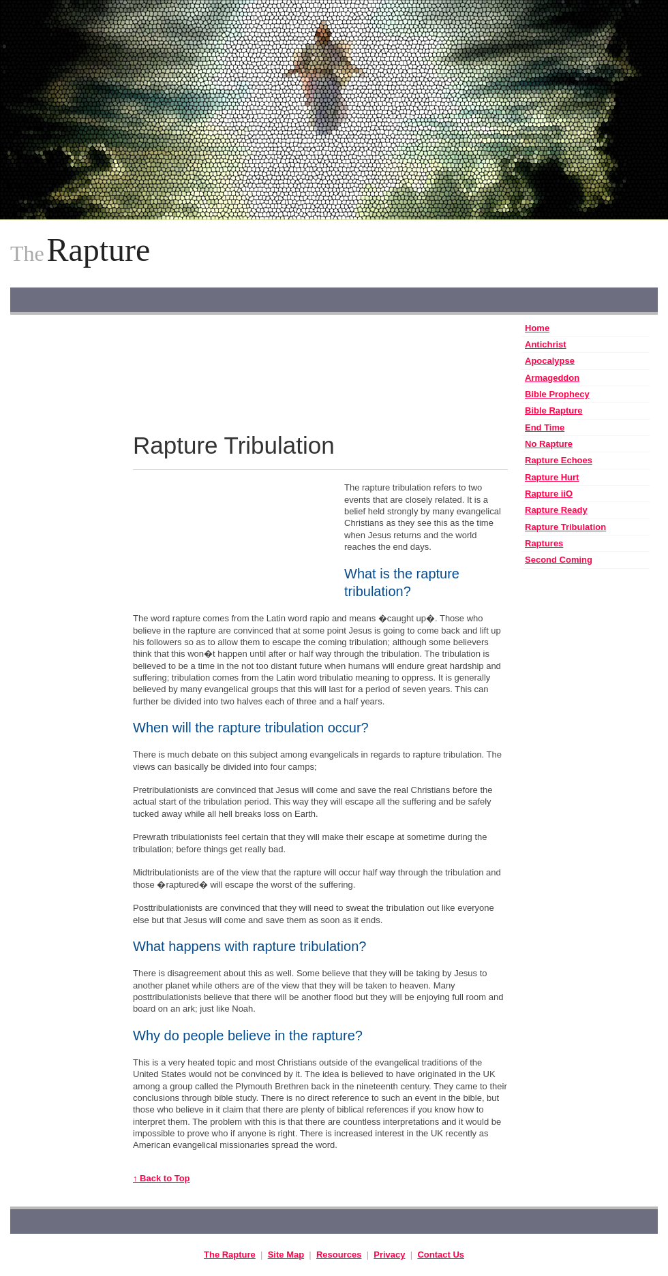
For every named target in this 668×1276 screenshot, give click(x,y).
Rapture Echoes (558, 460)
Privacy (389, 1254)
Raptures (544, 543)
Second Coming (558, 560)
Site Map (286, 1254)
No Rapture (549, 444)
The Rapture (230, 1254)
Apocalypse (550, 361)
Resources (338, 1254)
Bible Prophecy (557, 394)
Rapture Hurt (552, 477)
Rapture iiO (549, 493)
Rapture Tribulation (565, 527)
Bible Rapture (554, 410)
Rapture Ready (556, 510)
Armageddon (552, 378)
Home (537, 328)
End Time (544, 427)
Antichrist (545, 344)
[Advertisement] (64, 524)
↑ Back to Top (161, 1178)
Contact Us (440, 1254)
